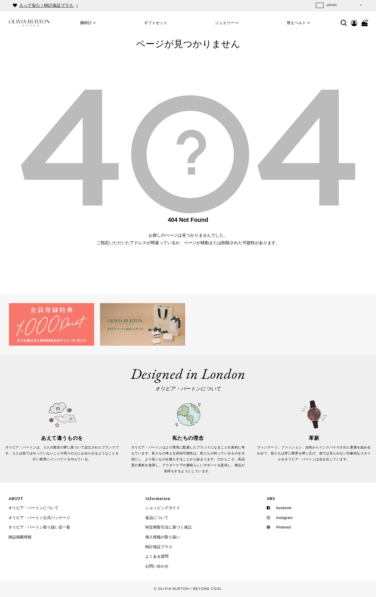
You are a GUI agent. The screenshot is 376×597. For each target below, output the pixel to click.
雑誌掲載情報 (20, 537)
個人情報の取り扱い (162, 537)
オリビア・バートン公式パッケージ (39, 518)
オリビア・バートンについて (33, 508)
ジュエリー (224, 23)
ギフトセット (155, 23)
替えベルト (296, 23)
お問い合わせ (157, 566)
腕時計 (86, 23)
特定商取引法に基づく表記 (168, 528)
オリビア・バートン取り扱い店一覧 (39, 528)
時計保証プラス (158, 547)
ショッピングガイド (162, 508)
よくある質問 (157, 557)
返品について (157, 518)
